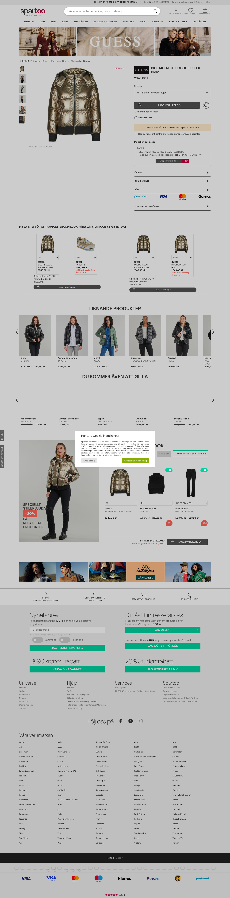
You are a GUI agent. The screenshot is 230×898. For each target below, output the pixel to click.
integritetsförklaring (113, 455)
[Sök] (155, 11)
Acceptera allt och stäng (135, 461)
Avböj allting (89, 461)
